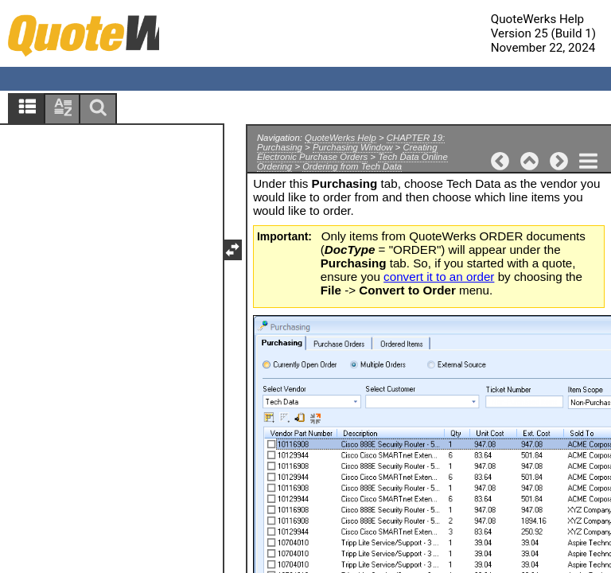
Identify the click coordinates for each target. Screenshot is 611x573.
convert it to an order (438, 276)
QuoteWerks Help (340, 137)
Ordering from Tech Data (352, 166)
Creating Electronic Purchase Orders (347, 152)
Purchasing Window (353, 147)
